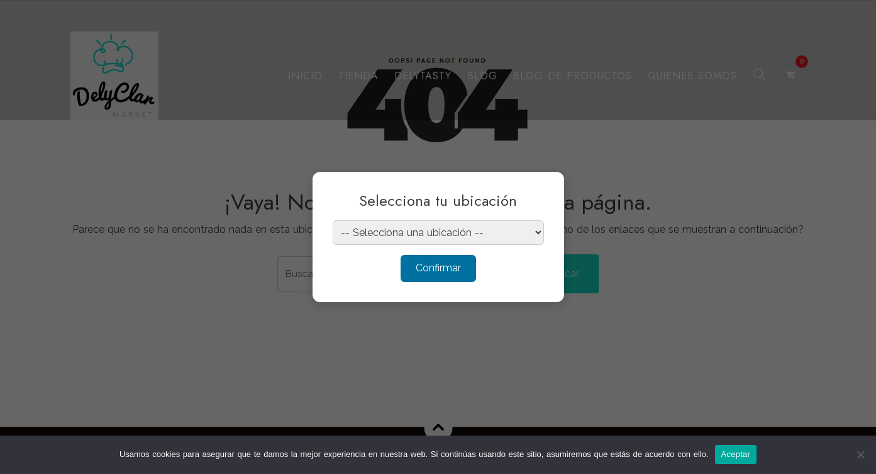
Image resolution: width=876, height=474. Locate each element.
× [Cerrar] (542, 189)
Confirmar (438, 268)
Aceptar (736, 454)
